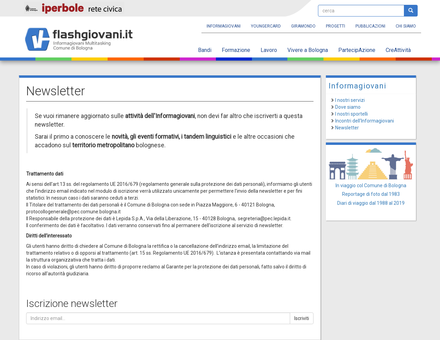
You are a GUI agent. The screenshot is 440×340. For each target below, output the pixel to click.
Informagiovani (224, 26)
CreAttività (398, 50)
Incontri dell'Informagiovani (364, 121)
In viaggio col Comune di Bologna (371, 185)
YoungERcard (266, 26)
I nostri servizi (350, 100)
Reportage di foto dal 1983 (371, 194)
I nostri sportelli (351, 114)
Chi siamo (406, 26)
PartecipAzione (356, 50)
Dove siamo (348, 107)
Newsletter (347, 127)
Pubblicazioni (370, 26)
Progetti (335, 26)
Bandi (204, 50)
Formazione (236, 50)
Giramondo (303, 26)
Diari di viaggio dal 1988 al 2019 (371, 203)
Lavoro (269, 50)
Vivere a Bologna (307, 50)
